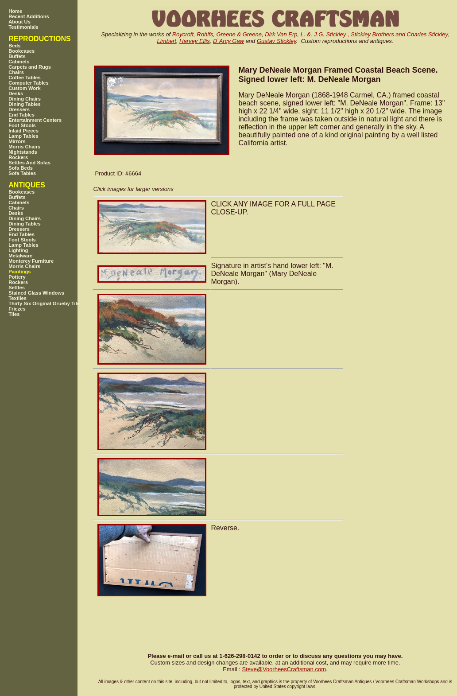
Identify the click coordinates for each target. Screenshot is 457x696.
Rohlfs (205, 34)
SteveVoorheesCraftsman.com (284, 669)
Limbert (166, 41)
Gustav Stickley (276, 41)
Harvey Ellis (194, 41)
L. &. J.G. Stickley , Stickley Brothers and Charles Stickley (374, 34)
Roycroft (183, 34)
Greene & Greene (239, 34)
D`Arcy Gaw (228, 41)
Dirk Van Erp (281, 34)
